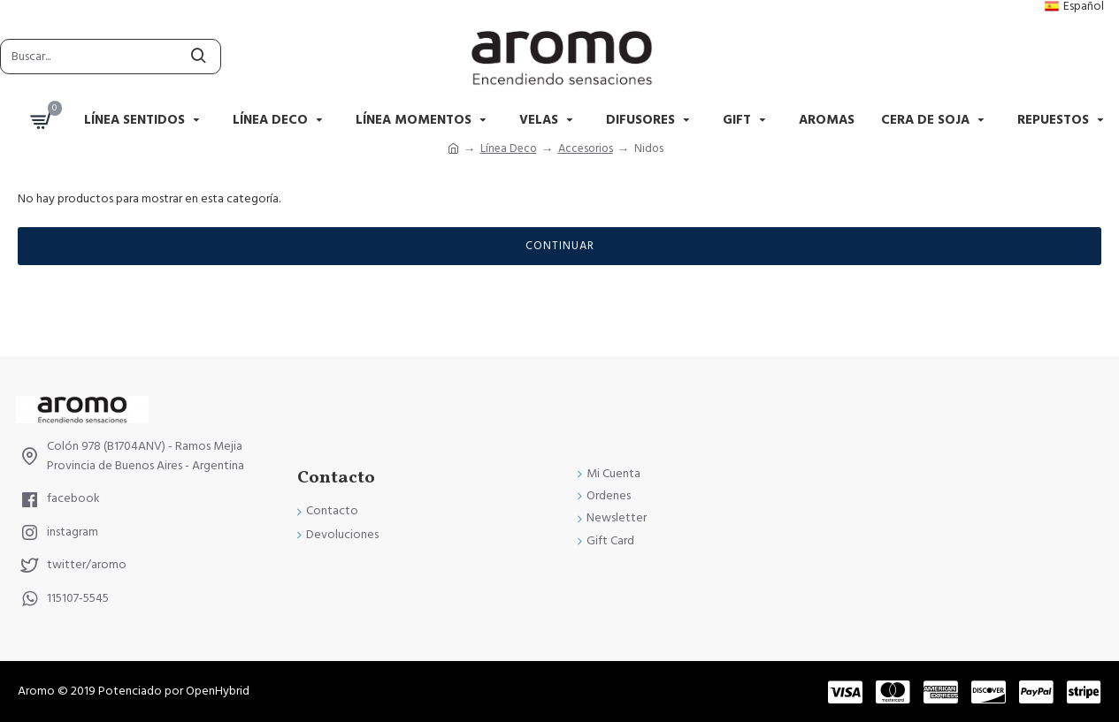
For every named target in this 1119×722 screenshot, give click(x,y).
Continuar (559, 246)
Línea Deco (508, 148)
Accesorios (585, 148)
